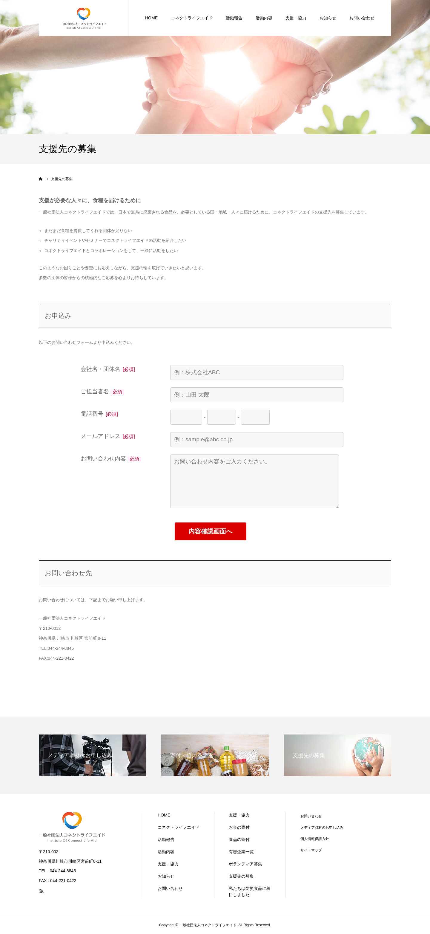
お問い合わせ (170, 888)
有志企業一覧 (241, 851)
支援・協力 (168, 864)
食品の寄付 (239, 839)
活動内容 (166, 851)
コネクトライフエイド (178, 827)
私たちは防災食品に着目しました (250, 891)
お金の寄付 (239, 827)
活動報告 (166, 839)
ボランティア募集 (245, 864)
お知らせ (166, 876)
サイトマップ (311, 850)
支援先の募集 (241, 876)
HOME (164, 815)
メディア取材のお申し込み (321, 827)
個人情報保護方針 (314, 839)
